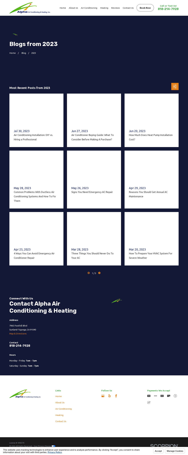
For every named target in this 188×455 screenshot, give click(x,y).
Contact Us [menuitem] (128, 8)
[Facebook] (116, 395)
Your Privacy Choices (44, 446)
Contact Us (60, 421)
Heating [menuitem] (104, 8)
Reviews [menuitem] (115, 8)
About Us (59, 402)
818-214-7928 (168, 9)
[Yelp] (109, 395)
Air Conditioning (63, 409)
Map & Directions (18, 333)
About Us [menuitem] (73, 8)
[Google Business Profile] (102, 395)
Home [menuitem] (63, 8)
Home (58, 396)
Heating (59, 415)
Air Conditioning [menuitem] (89, 8)
